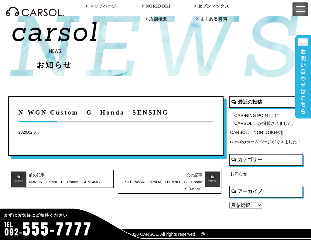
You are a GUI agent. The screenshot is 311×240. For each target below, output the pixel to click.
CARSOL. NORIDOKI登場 (257, 132)
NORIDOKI (156, 6)
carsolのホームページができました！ (265, 141)
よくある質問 (211, 18)
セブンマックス (211, 6)
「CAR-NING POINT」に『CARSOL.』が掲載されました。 (263, 119)
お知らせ (238, 173)
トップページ (101, 6)
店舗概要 (156, 18)
